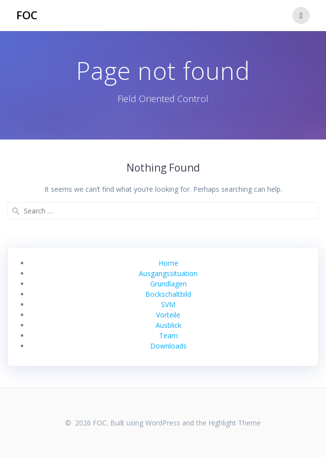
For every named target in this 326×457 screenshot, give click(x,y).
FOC (27, 15)
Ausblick (168, 325)
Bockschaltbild (168, 294)
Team (168, 335)
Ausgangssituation (168, 273)
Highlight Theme (234, 422)
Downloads (168, 346)
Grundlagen (168, 283)
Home (168, 263)
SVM (168, 304)
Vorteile (168, 314)
